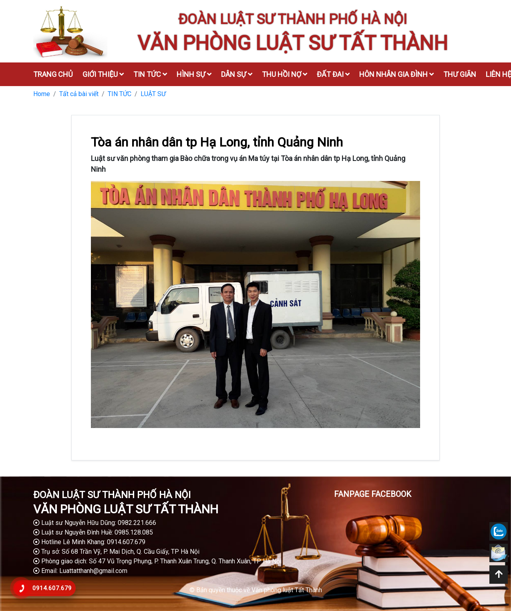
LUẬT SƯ (153, 94)
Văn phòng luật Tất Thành (286, 590)
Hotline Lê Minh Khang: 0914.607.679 (89, 542)
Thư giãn (459, 74)
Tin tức (150, 74)
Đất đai (333, 74)
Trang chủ (53, 74)
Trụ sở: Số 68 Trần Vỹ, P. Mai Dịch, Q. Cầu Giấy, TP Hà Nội (116, 551)
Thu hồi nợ (284, 74)
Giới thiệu (103, 74)
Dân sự (236, 74)
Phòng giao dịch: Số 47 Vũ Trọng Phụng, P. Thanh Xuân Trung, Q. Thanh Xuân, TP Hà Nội (157, 561)
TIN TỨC (119, 94)
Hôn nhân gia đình (396, 74)
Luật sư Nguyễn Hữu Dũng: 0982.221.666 (94, 523)
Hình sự (194, 74)
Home (41, 94)
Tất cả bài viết (79, 94)
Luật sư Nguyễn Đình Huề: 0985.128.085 (93, 532)
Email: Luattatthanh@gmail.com (80, 571)
